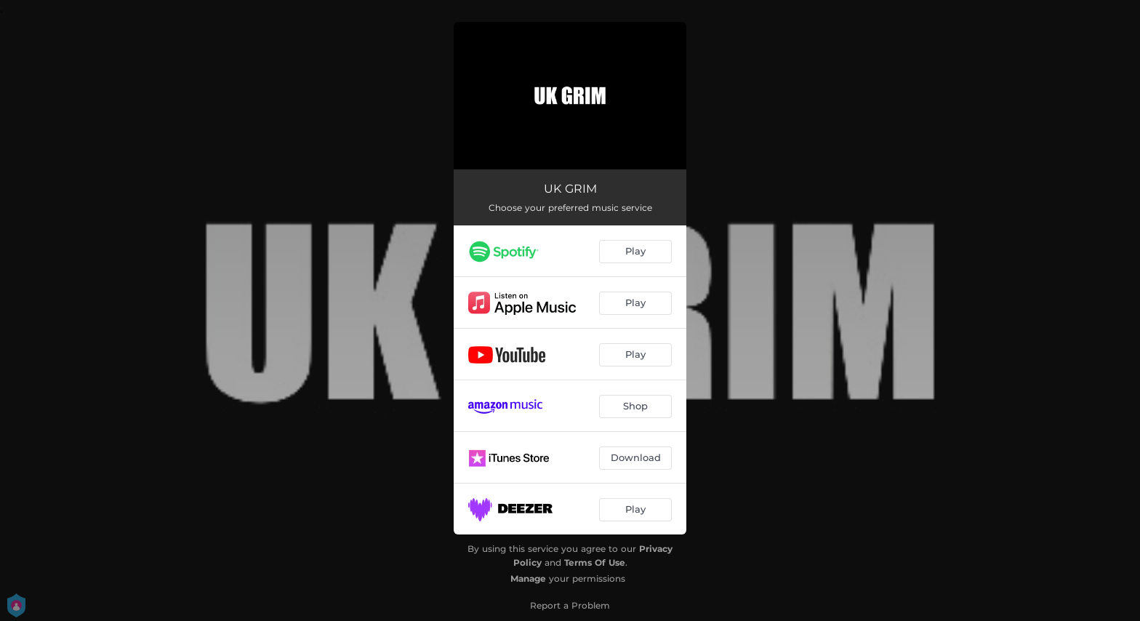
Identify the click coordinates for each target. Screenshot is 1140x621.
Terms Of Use (594, 562)
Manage (528, 578)
